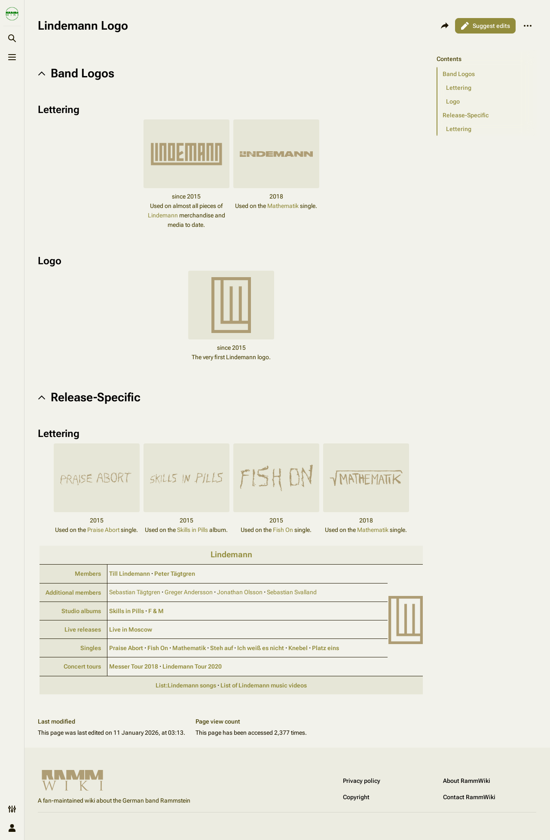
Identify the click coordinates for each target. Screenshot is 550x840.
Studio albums (81, 611)
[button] (486, 74)
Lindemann (163, 215)
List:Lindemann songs (186, 685)
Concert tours (82, 666)
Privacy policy (361, 780)
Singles (90, 648)
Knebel (298, 648)
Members (88, 573)
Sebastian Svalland (292, 592)
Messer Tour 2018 (133, 666)
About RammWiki (466, 780)
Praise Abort (103, 529)
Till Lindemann (129, 573)
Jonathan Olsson (240, 592)
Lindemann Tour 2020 (192, 666)
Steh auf (221, 648)
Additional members (73, 592)
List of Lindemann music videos (263, 685)
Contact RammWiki (469, 797)
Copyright (356, 797)
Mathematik (283, 205)
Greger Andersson (189, 592)
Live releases (82, 629)
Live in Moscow (130, 629)
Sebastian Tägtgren (134, 592)
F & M (156, 611)
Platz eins (325, 648)
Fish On (283, 529)
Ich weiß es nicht (260, 648)
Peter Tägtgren (174, 573)
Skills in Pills (192, 529)
